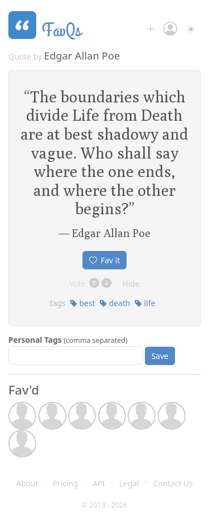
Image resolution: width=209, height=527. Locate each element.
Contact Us (173, 483)
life (144, 303)
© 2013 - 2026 (105, 505)
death (114, 303)
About (27, 483)
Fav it (104, 260)
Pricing (65, 483)
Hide (131, 283)
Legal (129, 483)
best (82, 303)
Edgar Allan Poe (82, 55)
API (99, 483)
